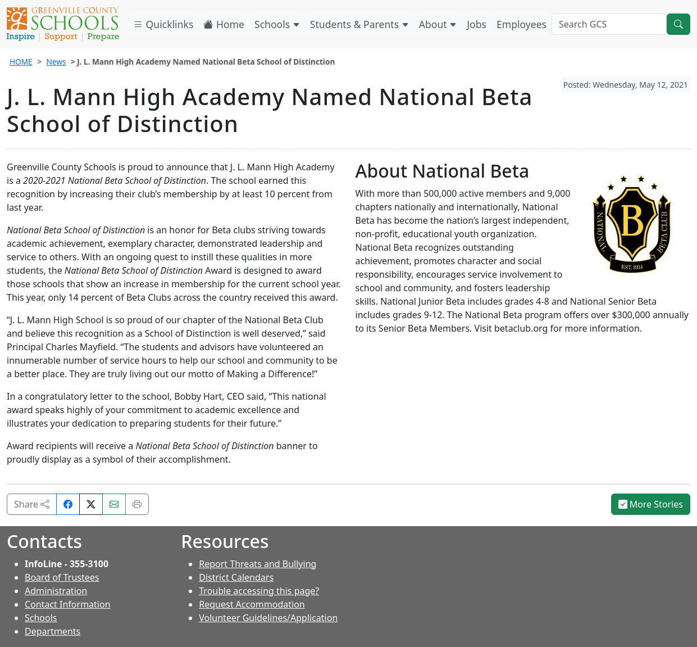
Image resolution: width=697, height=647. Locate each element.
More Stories (651, 504)
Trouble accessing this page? (259, 591)
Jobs (476, 24)
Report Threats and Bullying (257, 564)
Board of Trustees (62, 577)
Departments (52, 631)
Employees (521, 24)
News (56, 61)
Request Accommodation (251, 604)
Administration (56, 591)
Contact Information (68, 604)
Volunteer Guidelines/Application (268, 618)
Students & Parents (359, 24)
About (438, 24)
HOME (21, 61)
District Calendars (236, 577)
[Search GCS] (609, 24)
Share (31, 504)
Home (223, 24)
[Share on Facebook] (68, 504)
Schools (277, 24)
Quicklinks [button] (163, 24)
